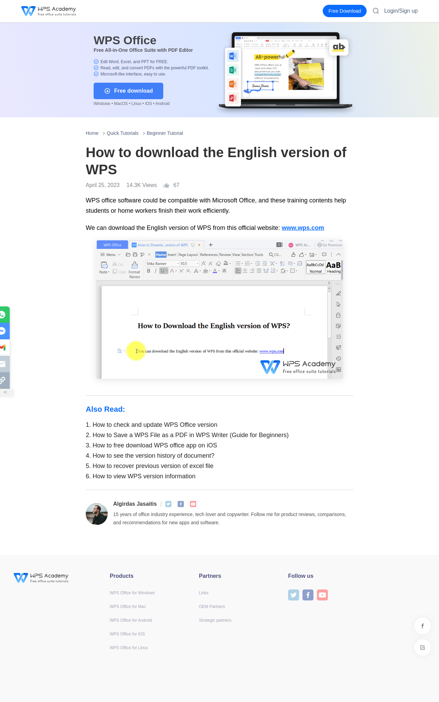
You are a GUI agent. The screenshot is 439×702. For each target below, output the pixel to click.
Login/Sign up (401, 11)
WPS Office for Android (131, 620)
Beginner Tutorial (165, 133)
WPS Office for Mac (128, 606)
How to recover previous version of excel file (149, 466)
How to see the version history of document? (150, 455)
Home (92, 133)
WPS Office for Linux (129, 647)
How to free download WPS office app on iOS (151, 445)
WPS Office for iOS (127, 634)
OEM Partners (212, 606)
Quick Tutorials (123, 133)
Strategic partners (215, 620)
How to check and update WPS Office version (151, 424)
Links (204, 592)
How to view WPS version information (140, 476)
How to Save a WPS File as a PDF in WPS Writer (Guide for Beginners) (187, 435)
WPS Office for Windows (132, 592)
